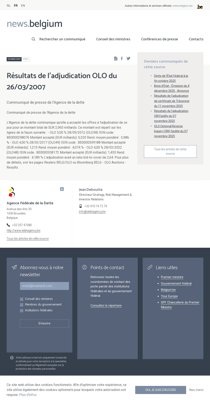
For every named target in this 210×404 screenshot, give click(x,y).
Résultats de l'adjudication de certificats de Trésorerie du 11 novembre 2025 (171, 100)
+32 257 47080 (22, 225)
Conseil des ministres (113, 39)
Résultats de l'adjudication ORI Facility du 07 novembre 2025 (171, 116)
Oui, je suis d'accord (160, 390)
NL (9, 6)
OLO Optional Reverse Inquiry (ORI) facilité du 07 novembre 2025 (171, 131)
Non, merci (196, 390)
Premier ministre (172, 277)
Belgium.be (168, 290)
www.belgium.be (183, 5)
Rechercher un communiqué (62, 39)
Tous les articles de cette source (170, 151)
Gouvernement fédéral (176, 283)
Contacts (196, 39)
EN (23, 6)
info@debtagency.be (92, 211)
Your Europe (169, 296)
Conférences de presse (159, 39)
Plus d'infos (28, 395)
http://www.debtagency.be (23, 230)
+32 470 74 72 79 (96, 206)
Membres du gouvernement (43, 304)
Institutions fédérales (39, 310)
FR (16, 6)
